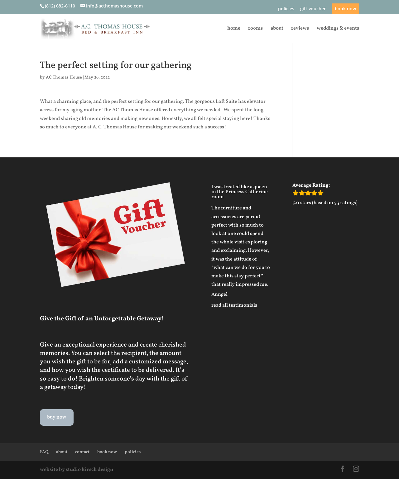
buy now (56, 417)
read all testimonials (234, 305)
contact (82, 452)
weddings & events (338, 29)
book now (345, 9)
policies (286, 9)
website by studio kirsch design (76, 469)
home (233, 29)
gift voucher (313, 9)
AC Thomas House (64, 77)
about (277, 29)
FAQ (44, 452)
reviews (300, 29)
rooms (255, 29)
